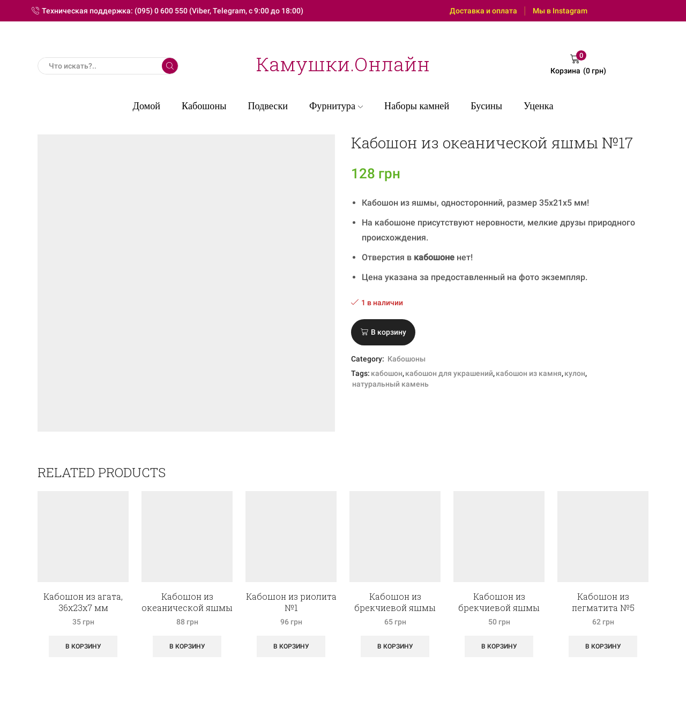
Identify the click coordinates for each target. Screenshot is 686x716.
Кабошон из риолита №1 (291, 602)
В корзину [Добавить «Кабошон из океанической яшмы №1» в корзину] (187, 646)
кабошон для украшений (449, 373)
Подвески (268, 106)
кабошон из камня (529, 373)
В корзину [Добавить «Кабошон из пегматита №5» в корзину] (603, 646)
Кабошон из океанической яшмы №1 (187, 607)
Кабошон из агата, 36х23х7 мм (83, 602)
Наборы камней (416, 106)
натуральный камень (390, 384)
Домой (147, 106)
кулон (574, 373)
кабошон (386, 373)
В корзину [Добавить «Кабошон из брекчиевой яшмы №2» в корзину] (395, 646)
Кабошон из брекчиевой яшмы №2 (395, 607)
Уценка (538, 106)
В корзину (388, 332)
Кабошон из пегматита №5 (603, 602)
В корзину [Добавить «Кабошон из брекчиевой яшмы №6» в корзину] (499, 646)
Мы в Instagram (560, 10)
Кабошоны (204, 106)
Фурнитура (336, 106)
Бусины (486, 106)
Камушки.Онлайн (343, 64)
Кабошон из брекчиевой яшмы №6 (499, 607)
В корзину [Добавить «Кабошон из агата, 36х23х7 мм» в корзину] (83, 646)
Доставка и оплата (483, 10)
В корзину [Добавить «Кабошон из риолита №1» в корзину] (291, 646)
